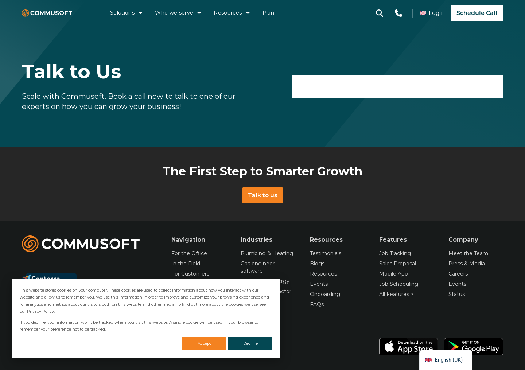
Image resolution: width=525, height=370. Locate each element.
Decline (250, 343)
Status (456, 294)
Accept (204, 343)
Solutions (126, 12)
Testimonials (325, 253)
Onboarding (325, 294)
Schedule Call (476, 12)
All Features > (396, 294)
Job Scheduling (398, 284)
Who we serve (178, 12)
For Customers (190, 273)
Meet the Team (468, 253)
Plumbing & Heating (267, 253)
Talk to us (262, 195)
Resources (232, 12)
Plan (268, 12)
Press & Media (466, 263)
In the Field (185, 263)
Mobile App (393, 273)
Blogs (317, 263)
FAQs (317, 304)
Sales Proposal (397, 263)
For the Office (189, 253)
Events (319, 284)
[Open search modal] (380, 13)
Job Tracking (395, 253)
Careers (458, 273)
